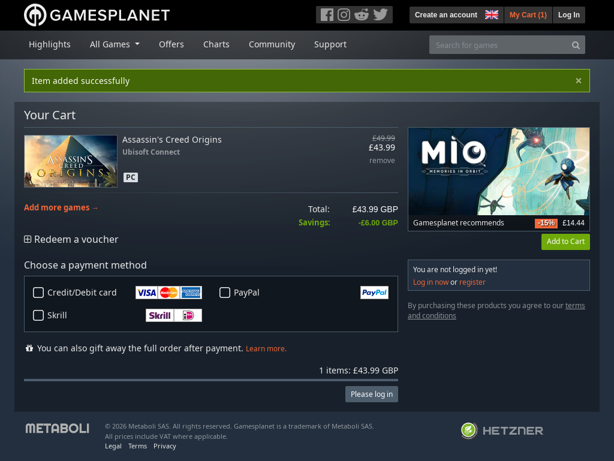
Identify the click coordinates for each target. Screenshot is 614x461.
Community (272, 44)
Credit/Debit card (124, 292)
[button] (490, 13)
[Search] (576, 44)
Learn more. (266, 348)
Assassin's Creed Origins (172, 139)
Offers (171, 44)
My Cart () (528, 15)
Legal (113, 445)
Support (330, 44)
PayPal (311, 292)
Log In (569, 15)
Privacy (165, 445)
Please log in (372, 394)
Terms (137, 445)
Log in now (431, 282)
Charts (216, 44)
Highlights (50, 44)
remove (382, 161)
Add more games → (61, 208)
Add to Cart (566, 241)
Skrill (124, 315)
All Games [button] (111, 44)
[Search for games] (498, 44)
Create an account (446, 15)
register (472, 282)
